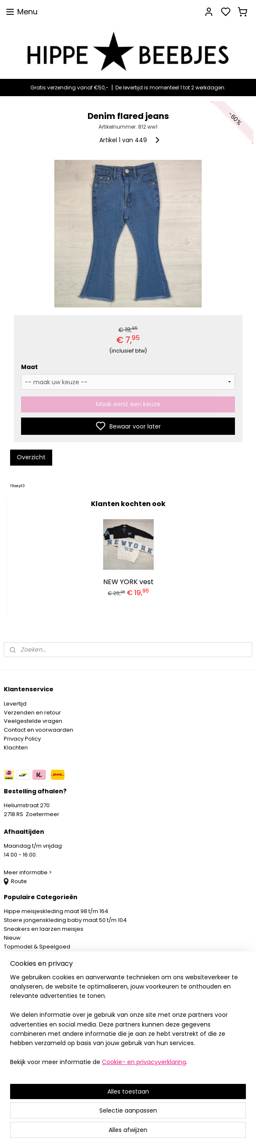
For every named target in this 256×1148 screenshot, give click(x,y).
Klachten (16, 748)
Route (15, 881)
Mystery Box (20, 955)
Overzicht (31, 457)
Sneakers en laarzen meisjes (43, 929)
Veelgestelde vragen (33, 721)
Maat (29, 367)
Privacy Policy (22, 739)
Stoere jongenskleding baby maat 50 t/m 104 (65, 920)
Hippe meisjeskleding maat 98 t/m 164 (56, 911)
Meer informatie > (28, 872)
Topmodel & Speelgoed (37, 947)
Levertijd (15, 704)
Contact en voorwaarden (38, 730)
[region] (72, 1062)
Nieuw (12, 938)
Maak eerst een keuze (128, 404)
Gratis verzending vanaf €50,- (69, 87)
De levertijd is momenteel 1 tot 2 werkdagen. (170, 87)
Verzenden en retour (32, 713)
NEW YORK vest (128, 581)
